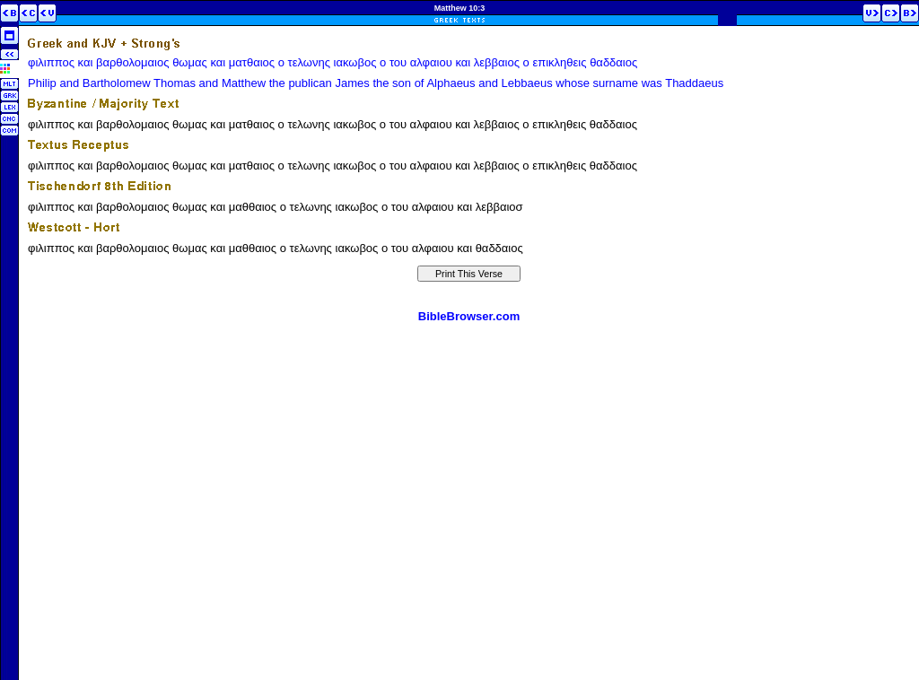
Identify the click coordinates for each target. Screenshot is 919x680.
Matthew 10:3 (460, 8)
